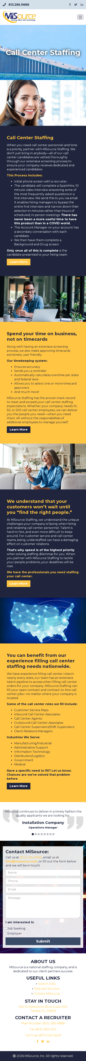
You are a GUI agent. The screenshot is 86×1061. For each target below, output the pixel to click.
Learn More (19, 262)
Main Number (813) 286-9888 (43, 1023)
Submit (43, 941)
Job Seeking (16, 928)
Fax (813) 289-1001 (43, 1029)
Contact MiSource (47, 993)
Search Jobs (47, 983)
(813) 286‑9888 (31, 857)
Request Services (46, 988)
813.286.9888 (16, 4)
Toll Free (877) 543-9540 (43, 1035)
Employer (14, 933)
